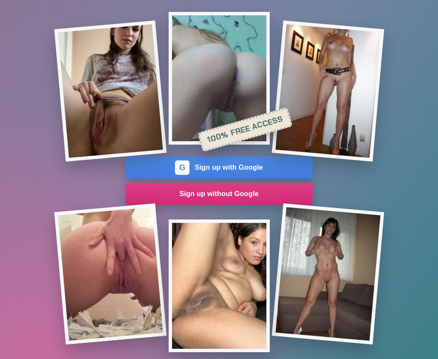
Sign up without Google (219, 194)
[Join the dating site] (110, 91)
